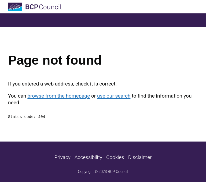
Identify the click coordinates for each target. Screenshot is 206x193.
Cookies (115, 157)
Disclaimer (140, 157)
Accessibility (88, 157)
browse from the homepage (58, 96)
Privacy (62, 157)
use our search (113, 96)
